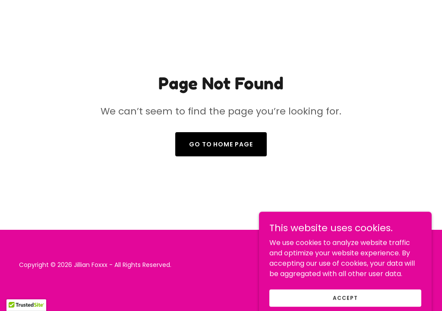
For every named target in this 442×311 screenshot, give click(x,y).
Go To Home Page (221, 144)
